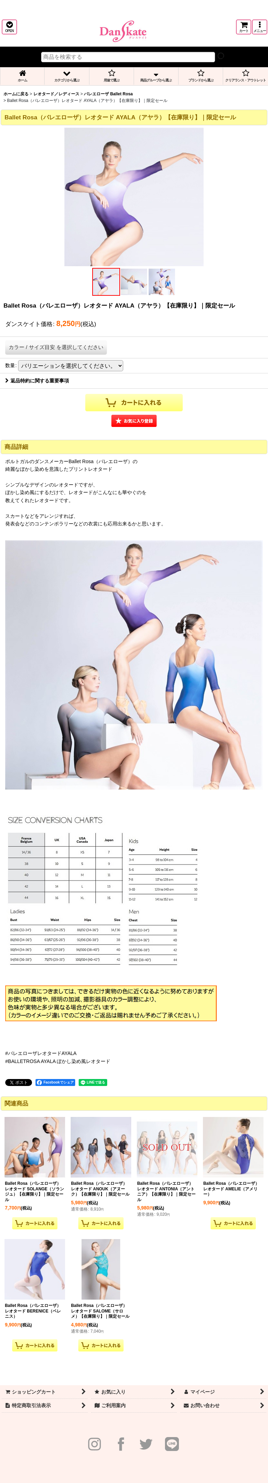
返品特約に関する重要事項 (37, 380)
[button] (9, 26)
